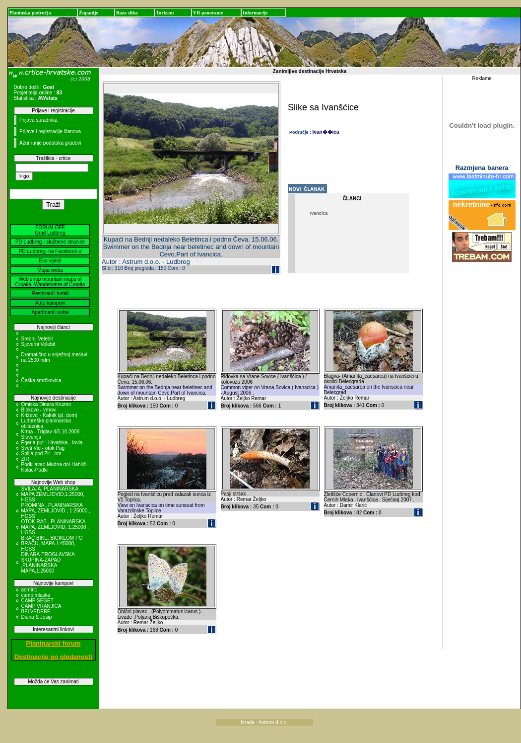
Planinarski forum (53, 643)
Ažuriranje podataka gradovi (50, 143)
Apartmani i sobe (49, 312)
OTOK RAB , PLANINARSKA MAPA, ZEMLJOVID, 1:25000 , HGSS (55, 527)
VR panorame (208, 12)
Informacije (255, 12)
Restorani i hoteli (50, 293)
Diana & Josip (36, 617)
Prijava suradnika (38, 120)
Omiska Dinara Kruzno (46, 404)
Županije (88, 12)
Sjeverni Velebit (38, 344)
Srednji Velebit (37, 338)
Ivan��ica (326, 132)
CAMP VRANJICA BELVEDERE (41, 608)
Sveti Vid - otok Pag (43, 448)
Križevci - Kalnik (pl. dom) (49, 415)
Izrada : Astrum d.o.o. (264, 722)
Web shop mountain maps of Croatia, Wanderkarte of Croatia (50, 281)
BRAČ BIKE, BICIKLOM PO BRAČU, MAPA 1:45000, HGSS (52, 543)
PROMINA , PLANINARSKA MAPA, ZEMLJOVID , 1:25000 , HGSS (55, 510)
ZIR (25, 459)
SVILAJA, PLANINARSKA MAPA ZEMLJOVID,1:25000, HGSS (53, 494)
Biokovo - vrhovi (39, 410)
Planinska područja (30, 12)
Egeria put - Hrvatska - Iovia (52, 442)
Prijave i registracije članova (50, 131)
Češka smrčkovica (41, 380)
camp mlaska (36, 595)
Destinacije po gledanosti (53, 656)
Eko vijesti (50, 260)
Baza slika (127, 12)
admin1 (29, 589)
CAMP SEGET (37, 600)
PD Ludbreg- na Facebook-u (50, 251)
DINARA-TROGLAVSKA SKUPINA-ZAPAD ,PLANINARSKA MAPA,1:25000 (48, 563)
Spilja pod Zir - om (41, 453)
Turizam (165, 12)
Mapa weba (50, 270)
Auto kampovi (50, 303)
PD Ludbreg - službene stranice (50, 242)
